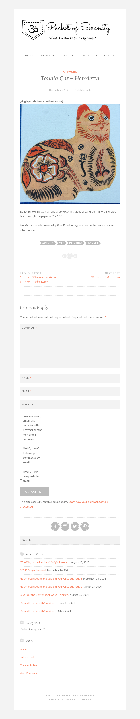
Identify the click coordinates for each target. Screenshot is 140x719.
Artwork (70, 71)
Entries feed (27, 657)
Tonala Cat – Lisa (95, 275)
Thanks (109, 55)
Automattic (83, 699)
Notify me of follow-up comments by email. (31, 455)
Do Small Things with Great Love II (39, 602)
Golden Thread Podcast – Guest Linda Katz (45, 278)
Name (26, 377)
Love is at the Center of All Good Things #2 (44, 594)
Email (27, 391)
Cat (61, 243)
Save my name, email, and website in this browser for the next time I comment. (32, 427)
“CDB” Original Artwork (33, 570)
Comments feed (29, 665)
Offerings (47, 55)
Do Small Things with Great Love (38, 610)
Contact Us (88, 55)
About (68, 55)
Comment (30, 327)
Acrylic (48, 243)
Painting (75, 243)
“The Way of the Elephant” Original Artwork (45, 562)
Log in (23, 648)
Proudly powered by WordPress (70, 695)
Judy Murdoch (83, 89)
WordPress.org (28, 673)
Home (29, 55)
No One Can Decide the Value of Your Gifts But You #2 (51, 586)
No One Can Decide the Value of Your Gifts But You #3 (51, 578)
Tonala (93, 243)
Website (28, 404)
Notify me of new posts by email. (31, 476)
